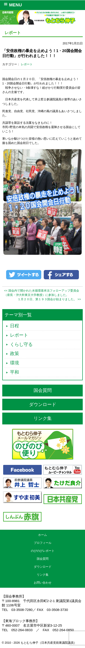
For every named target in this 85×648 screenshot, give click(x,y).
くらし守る (21, 344)
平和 (14, 372)
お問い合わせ (42, 582)
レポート (27, 64)
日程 (14, 325)
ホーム (42, 535)
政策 (14, 353)
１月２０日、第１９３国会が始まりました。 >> (49, 299)
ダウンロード (42, 404)
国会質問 (43, 390)
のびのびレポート (42, 550)
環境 (14, 362)
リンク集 (43, 418)
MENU (12, 4)
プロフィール (42, 543)
